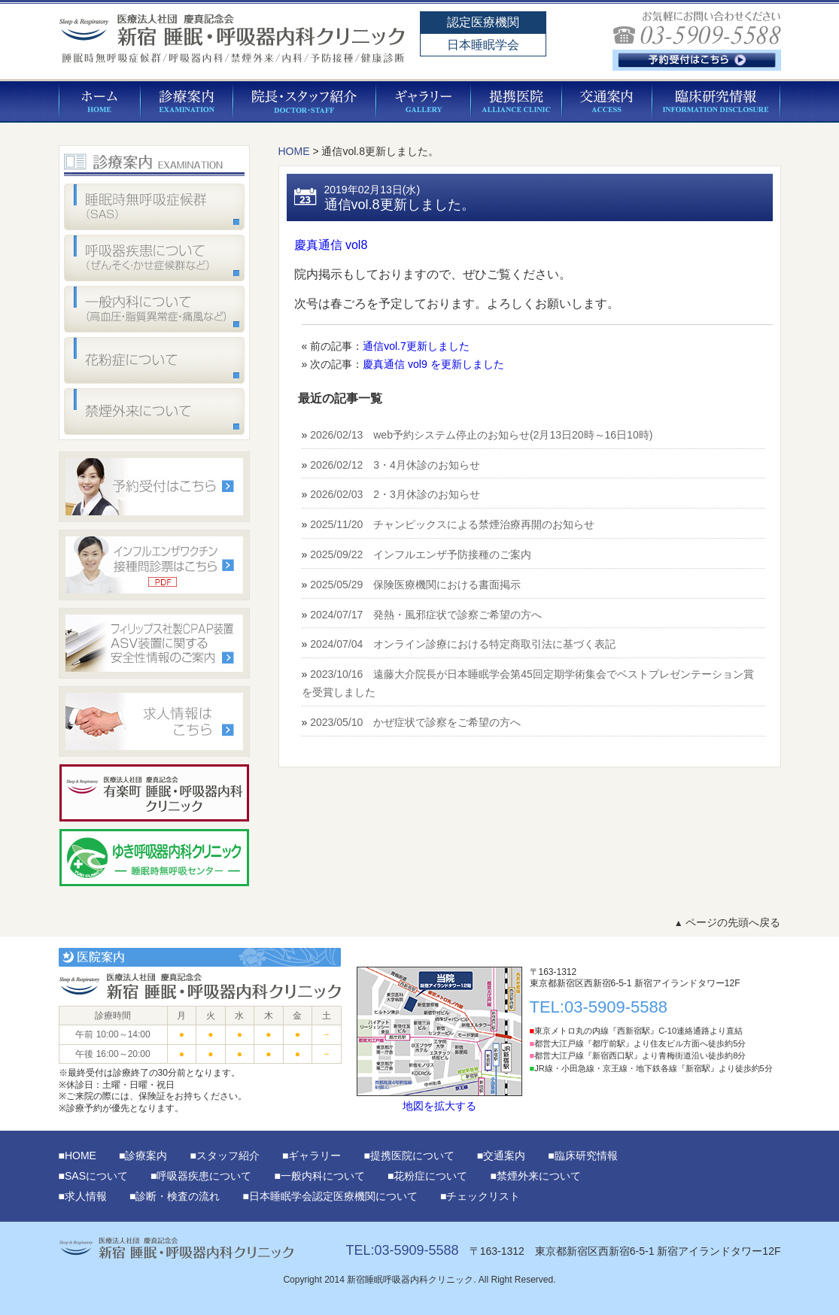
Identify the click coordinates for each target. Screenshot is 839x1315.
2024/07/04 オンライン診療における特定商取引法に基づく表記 (463, 644)
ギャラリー (423, 102)
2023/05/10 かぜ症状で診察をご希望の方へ (415, 722)
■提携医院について (408, 1155)
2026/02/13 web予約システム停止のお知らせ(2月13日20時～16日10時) (481, 435)
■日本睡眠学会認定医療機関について (329, 1196)
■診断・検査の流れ (174, 1196)
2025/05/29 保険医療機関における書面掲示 (415, 585)
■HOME (77, 1155)
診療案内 (187, 102)
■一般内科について (319, 1176)
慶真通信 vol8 (331, 244)
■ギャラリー (311, 1155)
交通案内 (607, 102)
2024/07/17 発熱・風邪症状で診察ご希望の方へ (426, 615)
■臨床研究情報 (582, 1155)
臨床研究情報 (716, 102)
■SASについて (93, 1176)
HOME (100, 102)
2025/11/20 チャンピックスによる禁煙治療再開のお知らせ (452, 524)
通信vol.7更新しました (416, 346)
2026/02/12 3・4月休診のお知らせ (395, 465)
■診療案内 (143, 1155)
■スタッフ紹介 (224, 1155)
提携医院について (516, 102)
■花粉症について (427, 1176)
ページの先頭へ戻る (727, 922)
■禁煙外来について (535, 1176)
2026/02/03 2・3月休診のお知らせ (395, 494)
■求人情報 (83, 1196)
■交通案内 (501, 1155)
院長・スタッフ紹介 (304, 102)
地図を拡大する (439, 1039)
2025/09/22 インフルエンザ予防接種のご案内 (420, 554)
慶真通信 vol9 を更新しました (433, 364)
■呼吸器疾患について (200, 1176)
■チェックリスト (480, 1196)
